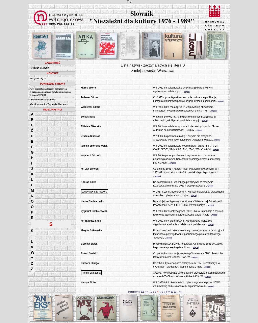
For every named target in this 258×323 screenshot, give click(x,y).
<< (146, 292)
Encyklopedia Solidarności (42, 100)
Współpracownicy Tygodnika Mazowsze (49, 104)
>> (180, 292)
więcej (187, 91)
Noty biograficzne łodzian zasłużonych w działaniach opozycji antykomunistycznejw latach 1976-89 (50, 92)
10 (172, 292)
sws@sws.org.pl (38, 78)
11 (175, 292)
